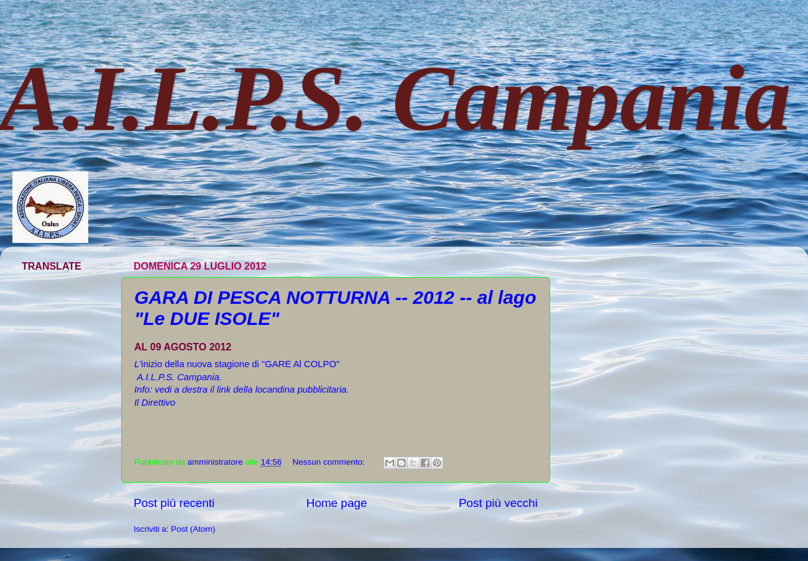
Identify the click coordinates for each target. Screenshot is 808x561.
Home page (336, 502)
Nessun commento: (329, 462)
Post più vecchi (498, 502)
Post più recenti (174, 502)
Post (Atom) (193, 529)
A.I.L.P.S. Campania (395, 98)
